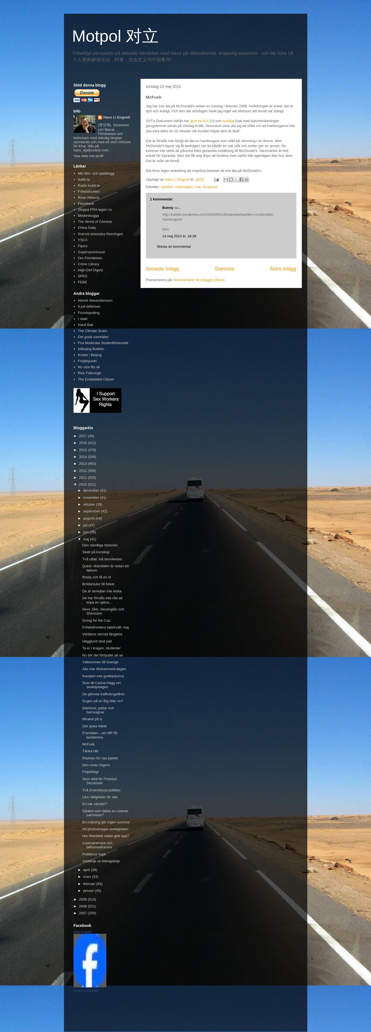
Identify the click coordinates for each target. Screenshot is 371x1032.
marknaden (184, 187)
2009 (83, 899)
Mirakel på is (92, 719)
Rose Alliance (89, 197)
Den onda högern (96, 765)
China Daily (87, 228)
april (87, 870)
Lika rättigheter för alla (100, 797)
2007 (83, 913)
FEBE (82, 282)
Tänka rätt (90, 751)
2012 (83, 471)
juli (86, 525)
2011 (83, 477)
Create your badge (86, 990)
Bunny (167, 208)
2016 (83, 443)
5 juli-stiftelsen (89, 306)
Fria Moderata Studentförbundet (103, 343)
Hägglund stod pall (97, 641)
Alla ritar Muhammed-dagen (104, 669)
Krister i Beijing (90, 355)
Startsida (224, 269)
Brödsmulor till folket (98, 584)
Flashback (86, 203)
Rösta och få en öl (96, 577)
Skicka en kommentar (174, 246)
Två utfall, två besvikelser (102, 559)
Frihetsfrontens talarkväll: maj (105, 627)
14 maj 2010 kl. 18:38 (179, 236)
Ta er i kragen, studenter (101, 648)
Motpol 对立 (115, 36)
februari (89, 884)
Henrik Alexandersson (95, 300)
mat (198, 187)
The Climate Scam (92, 331)
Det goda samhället (93, 337)
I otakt (82, 319)
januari (89, 891)
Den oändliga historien (100, 545)
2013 (83, 464)
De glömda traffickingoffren (103, 694)
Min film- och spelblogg (96, 173)
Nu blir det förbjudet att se (102, 655)
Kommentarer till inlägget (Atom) (199, 280)
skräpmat (210, 187)
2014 (83, 457)
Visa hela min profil (89, 156)
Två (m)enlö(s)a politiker (101, 790)
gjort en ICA (199, 121)
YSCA (82, 240)
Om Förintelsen (90, 258)
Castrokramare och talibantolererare (97, 845)
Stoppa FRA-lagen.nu (95, 209)
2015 (83, 450)
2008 (83, 906)
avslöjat (228, 121)
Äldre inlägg (283, 269)
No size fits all (89, 367)
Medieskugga (88, 216)
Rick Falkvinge (89, 373)
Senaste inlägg (162, 269)
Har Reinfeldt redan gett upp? (105, 836)
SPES (82, 276)
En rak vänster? (94, 804)
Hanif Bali (85, 325)
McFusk (88, 744)
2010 (83, 484)
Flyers (82, 246)
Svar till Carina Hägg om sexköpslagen (101, 685)
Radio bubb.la (89, 185)
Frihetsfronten (89, 191)
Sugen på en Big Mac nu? (102, 701)
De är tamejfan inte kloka (102, 591)
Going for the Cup (96, 620)
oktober (89, 504)
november (91, 497)
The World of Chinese (95, 222)
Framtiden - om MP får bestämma (100, 735)
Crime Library (88, 264)
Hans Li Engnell (116, 117)
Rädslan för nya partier (100, 758)
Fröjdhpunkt (87, 361)
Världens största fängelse (102, 634)
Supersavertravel (91, 252)
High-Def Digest (90, 270)
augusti (89, 518)
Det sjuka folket (94, 726)
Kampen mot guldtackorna (103, 676)
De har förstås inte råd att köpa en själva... (102, 600)
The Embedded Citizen (96, 379)
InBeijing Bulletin (91, 349)
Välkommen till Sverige (100, 662)
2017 (83, 436)
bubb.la (84, 179)
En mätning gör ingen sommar (106, 822)
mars (87, 877)
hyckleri (167, 187)
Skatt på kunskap (96, 552)
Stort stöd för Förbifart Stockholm (99, 781)
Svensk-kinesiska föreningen (100, 234)
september (92, 511)
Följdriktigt (90, 772)
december (91, 490)
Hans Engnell (82, 931)
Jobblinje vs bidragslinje (101, 861)
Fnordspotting (89, 313)
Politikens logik (94, 854)
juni (86, 532)
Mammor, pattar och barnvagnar (98, 710)
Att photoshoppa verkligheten (105, 829)
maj (86, 539)
